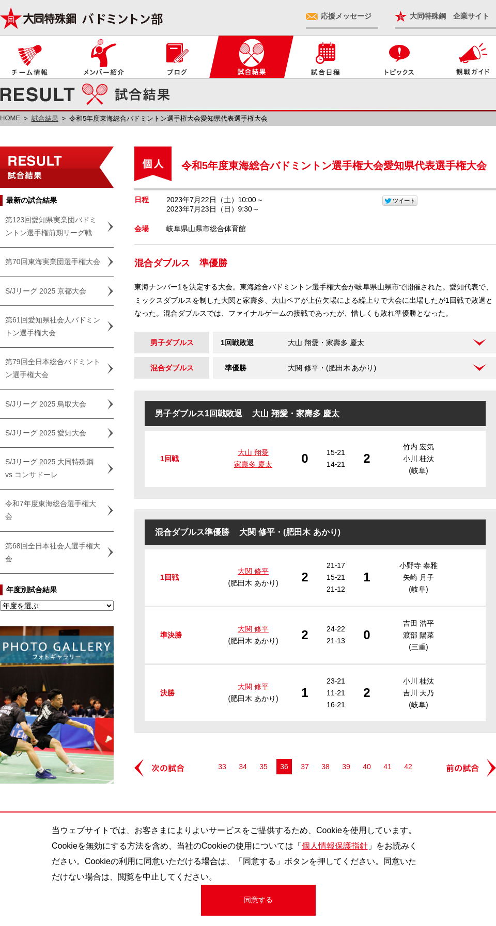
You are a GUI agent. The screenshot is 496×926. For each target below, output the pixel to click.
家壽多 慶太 (253, 464)
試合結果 (45, 118)
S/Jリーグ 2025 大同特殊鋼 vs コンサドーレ (49, 468)
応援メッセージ (346, 16)
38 (325, 766)
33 (222, 766)
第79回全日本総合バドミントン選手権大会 (52, 368)
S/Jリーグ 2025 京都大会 (45, 291)
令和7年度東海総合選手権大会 (50, 510)
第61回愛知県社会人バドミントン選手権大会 (52, 326)
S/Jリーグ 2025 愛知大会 (45, 433)
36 (284, 766)
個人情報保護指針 (335, 845)
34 (243, 766)
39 (346, 766)
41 (387, 766)
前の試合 (470, 768)
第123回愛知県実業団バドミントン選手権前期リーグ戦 (51, 226)
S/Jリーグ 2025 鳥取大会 (45, 404)
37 (305, 766)
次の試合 (160, 768)
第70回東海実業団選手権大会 (52, 261)
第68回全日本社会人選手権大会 (52, 552)
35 (263, 766)
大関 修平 (253, 571)
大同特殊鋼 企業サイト (449, 16)
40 (367, 766)
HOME (10, 118)
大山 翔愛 (253, 452)
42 (408, 766)
